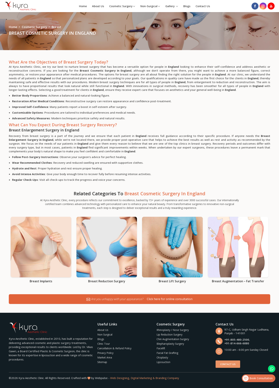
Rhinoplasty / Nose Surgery (173, 330)
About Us (98, 6)
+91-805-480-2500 (236, 339)
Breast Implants (41, 281)
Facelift (161, 348)
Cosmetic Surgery (122, 6)
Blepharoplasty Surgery (170, 343)
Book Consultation (258, 378)
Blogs (186, 6)
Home (83, 6)
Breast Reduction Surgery (106, 281)
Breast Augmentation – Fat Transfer (238, 281)
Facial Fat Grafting (167, 353)
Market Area (104, 357)
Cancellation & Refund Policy (114, 348)
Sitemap (102, 362)
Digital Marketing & (143, 378)
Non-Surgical (150, 6)
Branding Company (167, 378)
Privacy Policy (105, 353)
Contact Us (203, 6)
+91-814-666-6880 (236, 343)
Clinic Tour (103, 343)
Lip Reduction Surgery (169, 334)
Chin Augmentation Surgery (173, 339)
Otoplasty (162, 357)
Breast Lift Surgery (172, 281)
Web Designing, (120, 378)
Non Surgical (104, 334)
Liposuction (163, 362)
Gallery (171, 6)
